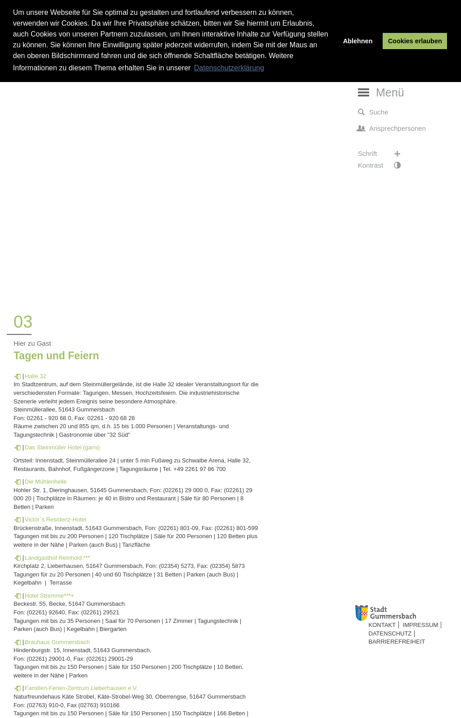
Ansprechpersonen (392, 128)
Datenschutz (390, 633)
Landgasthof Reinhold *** (57, 557)
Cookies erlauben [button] (415, 41)
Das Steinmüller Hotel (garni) (62, 447)
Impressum (420, 625)
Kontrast (384, 165)
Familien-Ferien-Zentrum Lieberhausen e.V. (81, 688)
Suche (373, 112)
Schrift (384, 153)
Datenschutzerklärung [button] (229, 68)
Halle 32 (35, 376)
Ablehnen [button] (358, 41)
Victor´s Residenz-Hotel (55, 519)
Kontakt (382, 625)
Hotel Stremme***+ (49, 595)
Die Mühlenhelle (46, 481)
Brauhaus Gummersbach (57, 642)
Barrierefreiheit (397, 641)
